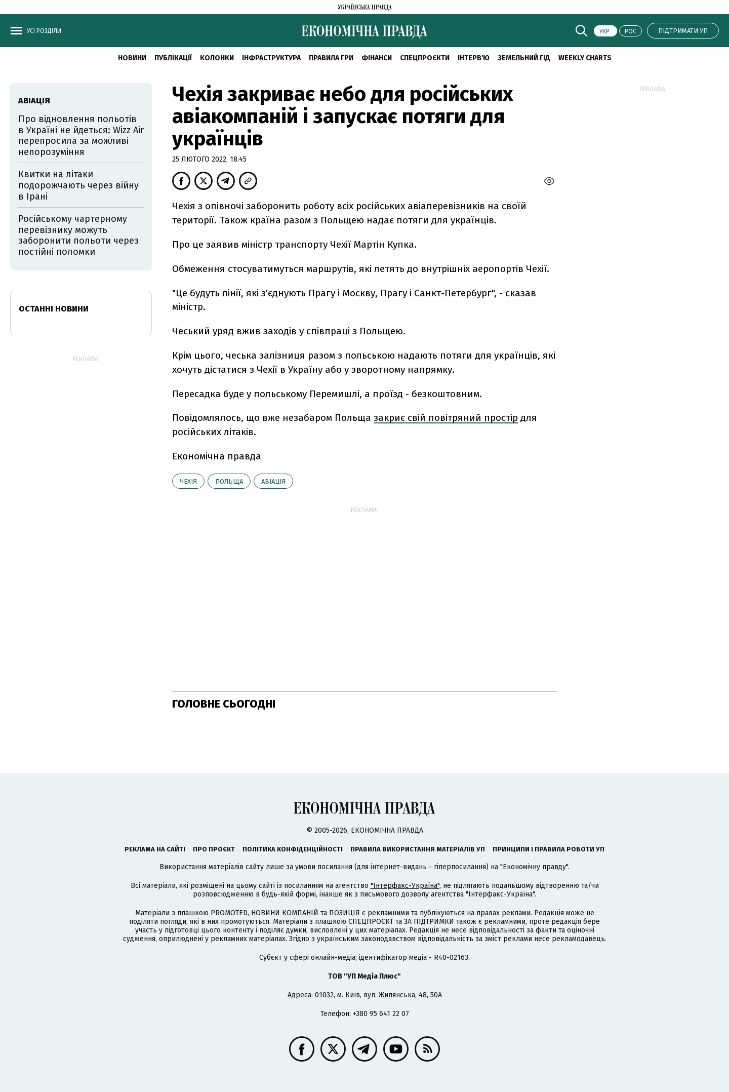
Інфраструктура (271, 58)
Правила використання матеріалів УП (417, 849)
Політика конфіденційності (292, 849)
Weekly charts (585, 58)
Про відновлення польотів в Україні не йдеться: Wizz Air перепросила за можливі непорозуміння (81, 135)
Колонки (217, 58)
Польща (229, 481)
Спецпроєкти (425, 58)
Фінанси (376, 58)
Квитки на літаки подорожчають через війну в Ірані (78, 185)
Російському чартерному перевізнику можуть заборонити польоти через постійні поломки (78, 235)
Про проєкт (214, 849)
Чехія (188, 481)
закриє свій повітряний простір (446, 417)
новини (132, 58)
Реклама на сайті (155, 849)
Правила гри (331, 58)
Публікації (173, 58)
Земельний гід (524, 58)
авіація (273, 481)
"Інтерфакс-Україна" (405, 885)
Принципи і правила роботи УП (548, 849)
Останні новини (54, 309)
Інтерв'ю (474, 58)
